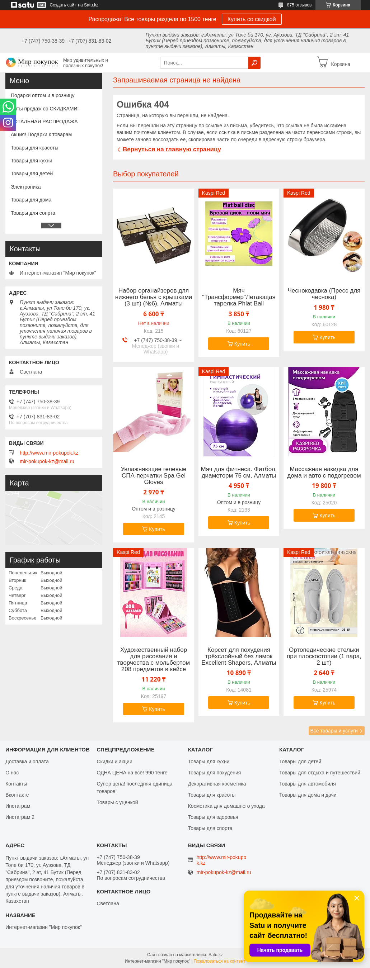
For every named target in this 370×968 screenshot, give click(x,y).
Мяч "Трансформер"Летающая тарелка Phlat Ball (238, 297)
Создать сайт (63, 5)
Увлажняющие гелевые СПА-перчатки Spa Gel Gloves (153, 475)
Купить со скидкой (252, 19)
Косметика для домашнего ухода (226, 806)
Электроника (26, 187)
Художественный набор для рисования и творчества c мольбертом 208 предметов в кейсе (153, 660)
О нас (12, 772)
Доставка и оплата (27, 761)
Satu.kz (216, 954)
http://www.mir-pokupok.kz (49, 453)
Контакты (16, 784)
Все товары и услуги (334, 731)
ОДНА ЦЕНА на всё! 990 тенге (132, 772)
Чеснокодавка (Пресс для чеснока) (324, 294)
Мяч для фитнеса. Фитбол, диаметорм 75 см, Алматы (239, 472)
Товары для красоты (34, 148)
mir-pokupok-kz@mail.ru (47, 461)
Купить (242, 344)
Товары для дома (31, 200)
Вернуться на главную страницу (172, 149)
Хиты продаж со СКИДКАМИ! (45, 108)
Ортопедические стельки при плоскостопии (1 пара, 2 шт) (324, 656)
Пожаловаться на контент (219, 961)
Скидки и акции (114, 761)
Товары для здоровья (213, 817)
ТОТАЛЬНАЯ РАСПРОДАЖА (44, 121)
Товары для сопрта (33, 213)
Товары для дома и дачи (308, 795)
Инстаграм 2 (19, 817)
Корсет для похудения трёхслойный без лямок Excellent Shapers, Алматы (238, 656)
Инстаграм (17, 806)
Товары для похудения (214, 772)
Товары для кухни (31, 160)
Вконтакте (17, 795)
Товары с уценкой (117, 802)
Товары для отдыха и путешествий (319, 772)
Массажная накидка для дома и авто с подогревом (324, 472)
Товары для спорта (210, 828)
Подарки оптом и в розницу (42, 95)
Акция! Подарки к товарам (41, 134)
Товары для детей (32, 173)
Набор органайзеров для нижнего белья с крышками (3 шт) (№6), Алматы (153, 297)
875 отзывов (299, 5)
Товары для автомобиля (307, 784)
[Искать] (254, 63)
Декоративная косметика (217, 784)
